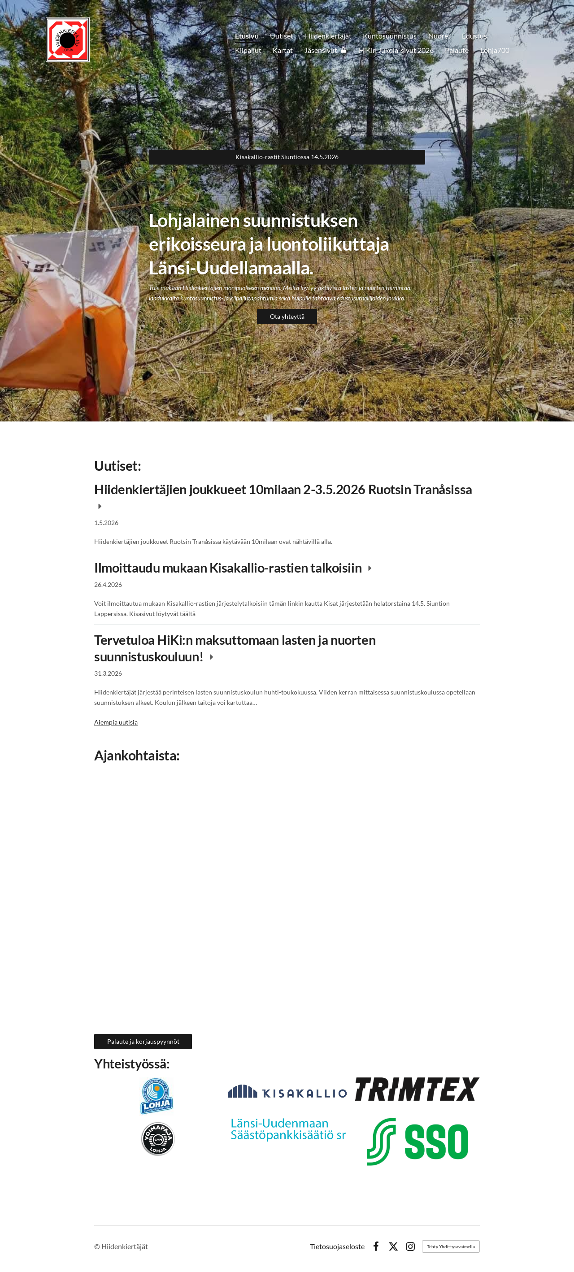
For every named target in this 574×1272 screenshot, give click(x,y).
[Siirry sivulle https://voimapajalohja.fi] (156, 1139)
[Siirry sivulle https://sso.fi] (417, 1141)
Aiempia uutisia (116, 722)
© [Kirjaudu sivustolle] (97, 1246)
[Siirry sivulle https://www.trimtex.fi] (287, 1129)
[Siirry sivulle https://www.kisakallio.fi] (287, 1092)
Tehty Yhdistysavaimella (451, 1246)
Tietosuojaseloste (337, 1246)
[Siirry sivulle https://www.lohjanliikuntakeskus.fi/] (156, 1096)
